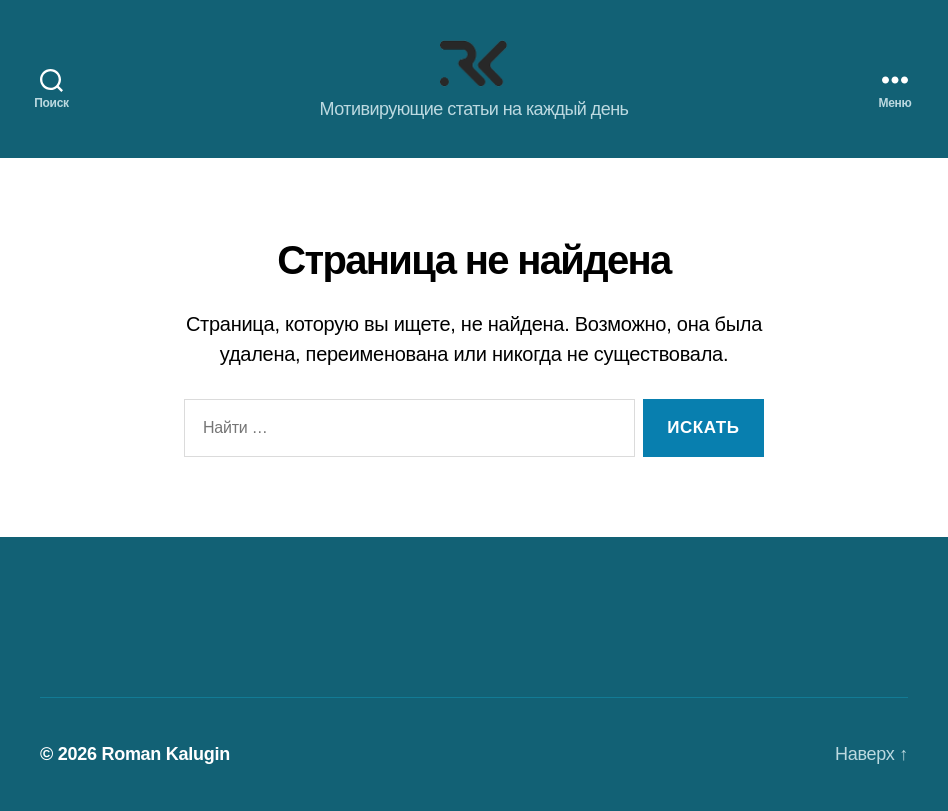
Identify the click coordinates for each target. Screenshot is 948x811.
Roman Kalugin (165, 754)
